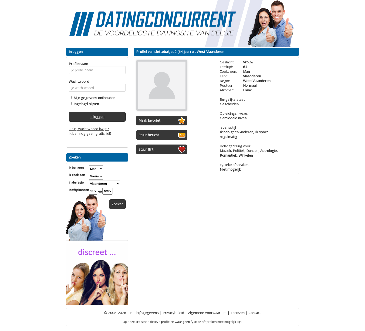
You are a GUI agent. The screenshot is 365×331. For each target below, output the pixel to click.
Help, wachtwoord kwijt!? (89, 128)
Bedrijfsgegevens (144, 312)
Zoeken (117, 204)
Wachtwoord (78, 81)
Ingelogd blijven (85, 103)
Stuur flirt (146, 149)
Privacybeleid (173, 312)
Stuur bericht (149, 134)
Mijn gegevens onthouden (93, 97)
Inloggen (97, 116)
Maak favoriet (149, 120)
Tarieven (237, 312)
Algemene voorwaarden (207, 312)
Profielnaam (78, 63)
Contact (255, 312)
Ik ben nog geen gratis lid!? (90, 133)
